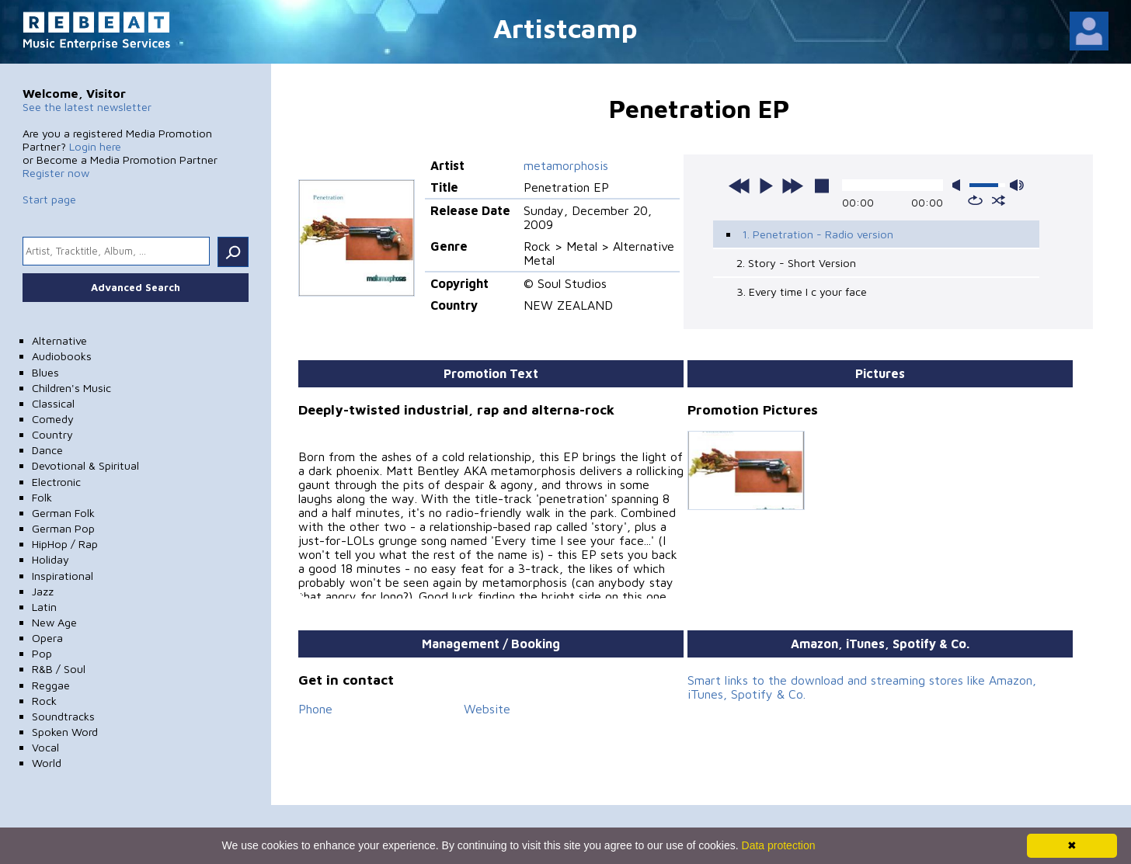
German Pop (63, 528)
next (792, 185)
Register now (56, 172)
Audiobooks (62, 356)
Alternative (59, 340)
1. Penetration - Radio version (817, 234)
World (46, 762)
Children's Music (71, 387)
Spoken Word (65, 731)
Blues (45, 372)
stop (822, 185)
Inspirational (62, 575)
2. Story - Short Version (796, 262)
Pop (42, 653)
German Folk (63, 512)
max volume (1017, 185)
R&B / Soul (58, 668)
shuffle (998, 200)
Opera (47, 637)
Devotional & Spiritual (85, 465)
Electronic (56, 481)
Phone (315, 709)
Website (487, 709)
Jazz (43, 591)
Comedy (53, 418)
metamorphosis (566, 165)
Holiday (50, 559)
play (765, 185)
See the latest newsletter (87, 106)
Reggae (51, 685)
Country (52, 434)
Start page (49, 199)
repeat (975, 200)
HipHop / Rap (65, 543)
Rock (44, 700)
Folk (42, 497)
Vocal (45, 747)
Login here (95, 146)
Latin (44, 606)
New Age (54, 622)
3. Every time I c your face (801, 291)
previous (739, 185)
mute (959, 185)
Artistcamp (565, 27)
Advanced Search (135, 287)
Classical (53, 403)
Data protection (779, 845)
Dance (47, 449)
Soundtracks (63, 716)
